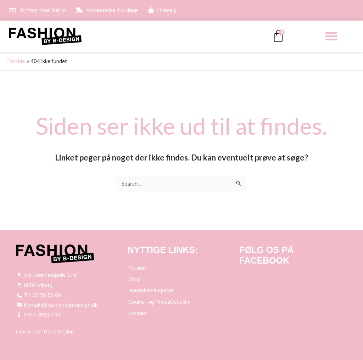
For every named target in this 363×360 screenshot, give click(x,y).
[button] (331, 36)
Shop (134, 279)
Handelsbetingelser (151, 290)
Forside (137, 268)
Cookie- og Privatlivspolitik (159, 302)
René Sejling (59, 331)
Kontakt (137, 313)
